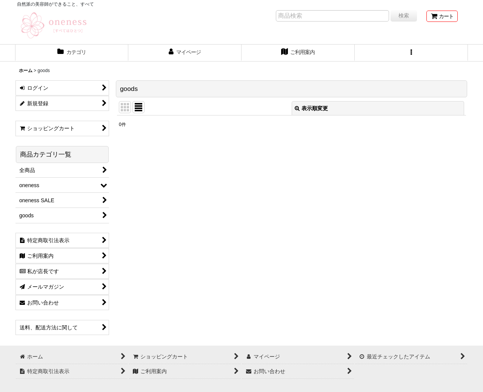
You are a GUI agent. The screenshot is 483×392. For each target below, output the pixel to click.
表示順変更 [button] (311, 108)
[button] (411, 53)
